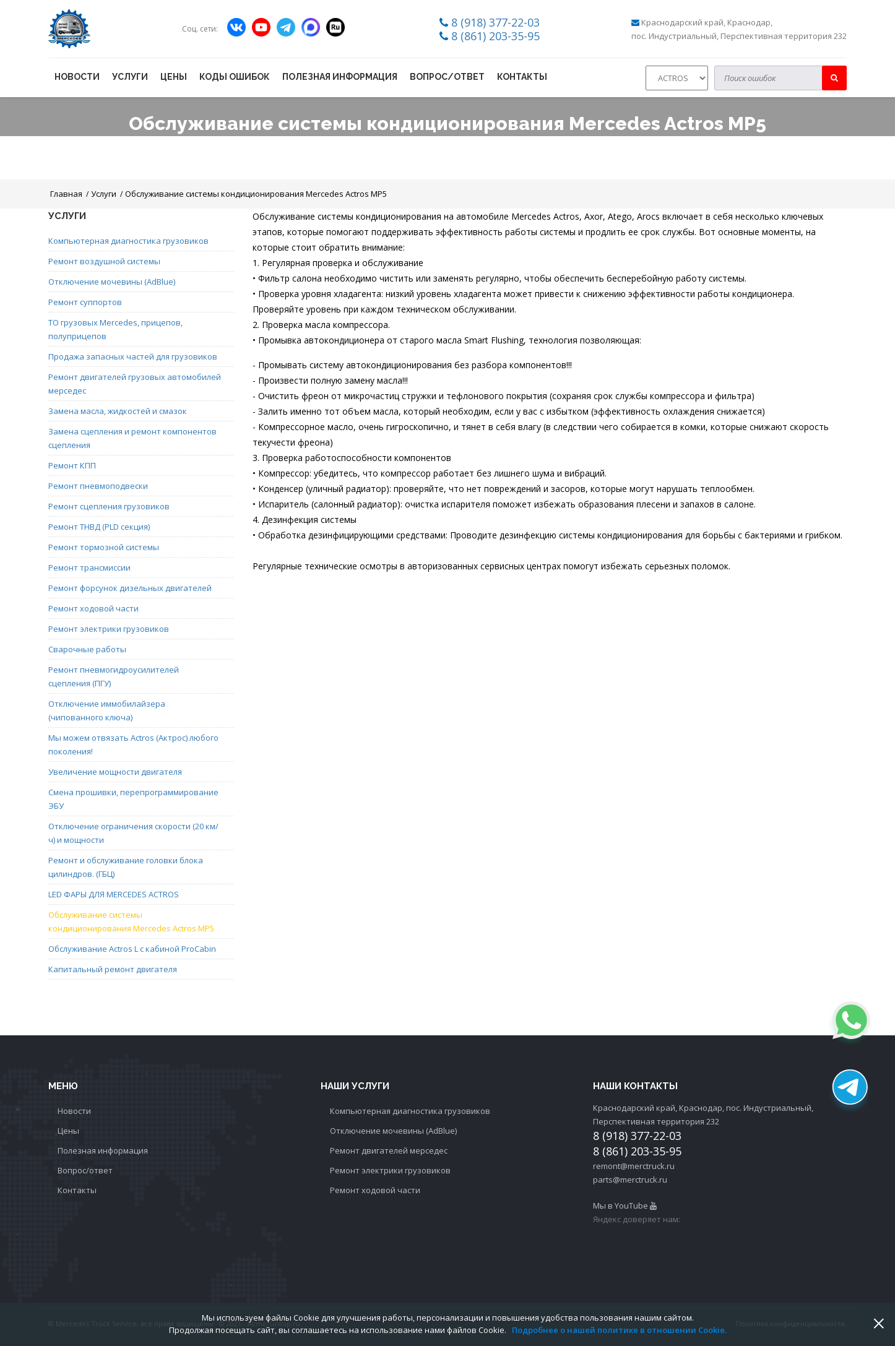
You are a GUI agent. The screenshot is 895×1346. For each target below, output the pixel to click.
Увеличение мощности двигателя (115, 771)
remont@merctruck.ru (634, 1165)
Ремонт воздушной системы (104, 261)
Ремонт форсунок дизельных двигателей (130, 587)
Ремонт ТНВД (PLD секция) (99, 526)
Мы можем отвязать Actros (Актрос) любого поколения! (133, 744)
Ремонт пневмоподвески (98, 485)
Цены (173, 77)
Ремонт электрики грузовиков (108, 628)
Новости (77, 77)
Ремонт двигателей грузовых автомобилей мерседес (134, 383)
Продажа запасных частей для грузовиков (132, 356)
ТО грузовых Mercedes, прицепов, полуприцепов (115, 329)
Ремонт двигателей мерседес (389, 1150)
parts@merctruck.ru (630, 1179)
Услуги (130, 77)
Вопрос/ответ (447, 77)
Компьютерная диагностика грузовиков (128, 240)
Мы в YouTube (625, 1205)
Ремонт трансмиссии (89, 567)
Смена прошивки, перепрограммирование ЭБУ (133, 799)
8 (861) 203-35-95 (495, 35)
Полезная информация (339, 77)
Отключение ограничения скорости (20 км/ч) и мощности (133, 833)
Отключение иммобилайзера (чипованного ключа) (106, 710)
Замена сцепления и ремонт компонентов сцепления (132, 438)
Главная (66, 193)
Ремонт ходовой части (93, 608)
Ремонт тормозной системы (103, 547)
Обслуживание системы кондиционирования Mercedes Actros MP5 (256, 193)
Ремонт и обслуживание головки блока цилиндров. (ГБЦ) (125, 867)
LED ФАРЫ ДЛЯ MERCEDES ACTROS (113, 894)
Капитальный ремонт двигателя (112, 969)
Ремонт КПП (72, 465)
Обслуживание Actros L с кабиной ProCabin (132, 948)
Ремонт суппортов (85, 302)
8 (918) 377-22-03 (495, 22)
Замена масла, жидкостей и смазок (117, 410)
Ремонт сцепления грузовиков (109, 506)
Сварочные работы (87, 649)
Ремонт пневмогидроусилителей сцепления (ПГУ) (113, 676)
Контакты (522, 77)
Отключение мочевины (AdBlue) (111, 281)
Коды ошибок (234, 77)
